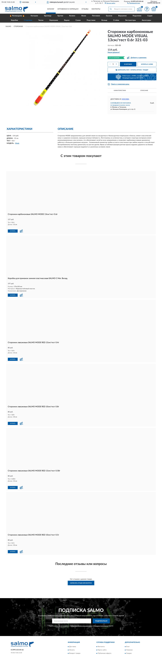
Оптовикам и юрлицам (67, 9)
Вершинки (122, 16)
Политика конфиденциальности (138, 645)
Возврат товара (74, 641)
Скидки (129, 641)
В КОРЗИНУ (128, 64)
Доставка (72, 635)
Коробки (14, 20)
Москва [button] (125, 99)
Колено (72, 16)
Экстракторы (130, 20)
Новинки (129, 638)
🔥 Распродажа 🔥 (17, 16)
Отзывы (85, 9)
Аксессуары (146, 20)
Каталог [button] (50, 9)
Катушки (34, 16)
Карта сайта (102, 638)
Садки (149, 16)
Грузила (109, 16)
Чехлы (40, 20)
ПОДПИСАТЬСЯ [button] (101, 609)
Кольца (104, 20)
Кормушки (53, 20)
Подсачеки (137, 16)
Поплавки (96, 16)
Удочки (60, 16)
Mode (17, 143)
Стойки (116, 20)
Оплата (72, 638)
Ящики (67, 20)
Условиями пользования (100, 614)
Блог (128, 635)
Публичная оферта (104, 641)
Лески (83, 16)
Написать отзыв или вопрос (81, 571)
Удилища (47, 16)
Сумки (78, 20)
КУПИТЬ (12, 228)
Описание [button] (144, 90)
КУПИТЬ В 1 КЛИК (147, 64)
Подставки (91, 20)
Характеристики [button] (120, 90)
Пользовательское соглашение (109, 645)
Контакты (96, 9)
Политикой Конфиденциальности (81, 614)
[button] (133, 3)
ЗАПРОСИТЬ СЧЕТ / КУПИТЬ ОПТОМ (132, 70)
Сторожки (28, 20)
